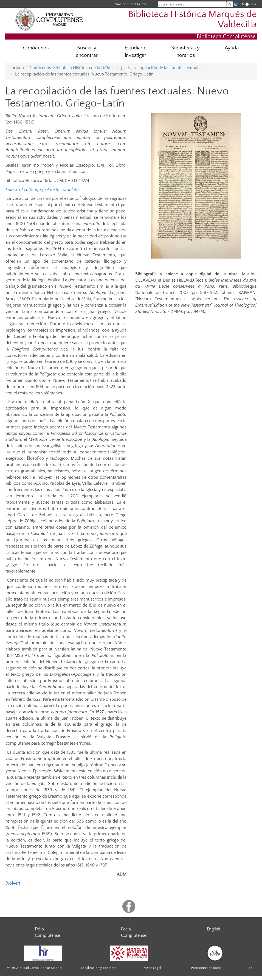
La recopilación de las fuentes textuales (165, 67)
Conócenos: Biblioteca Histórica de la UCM (70, 67)
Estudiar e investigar (136, 51)
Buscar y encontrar (87, 51)
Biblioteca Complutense (226, 36)
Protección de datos (206, 968)
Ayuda (232, 48)
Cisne (253, 4)
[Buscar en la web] (230, 4)
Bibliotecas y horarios (185, 51)
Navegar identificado (131, 4)
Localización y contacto (98, 968)
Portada (16, 67)
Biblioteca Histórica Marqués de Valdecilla (192, 19)
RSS (249, 968)
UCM (241, 4)
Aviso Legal (152, 968)
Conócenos (36, 48)
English (213, 929)
